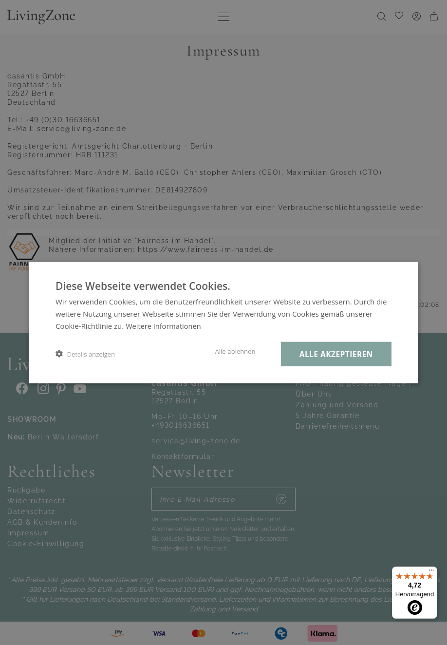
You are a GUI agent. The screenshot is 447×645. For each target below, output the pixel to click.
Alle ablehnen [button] (230, 350)
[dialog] (223, 322)
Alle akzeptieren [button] (334, 353)
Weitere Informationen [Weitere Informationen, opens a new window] (164, 325)
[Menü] (431, 572)
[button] (85, 354)
